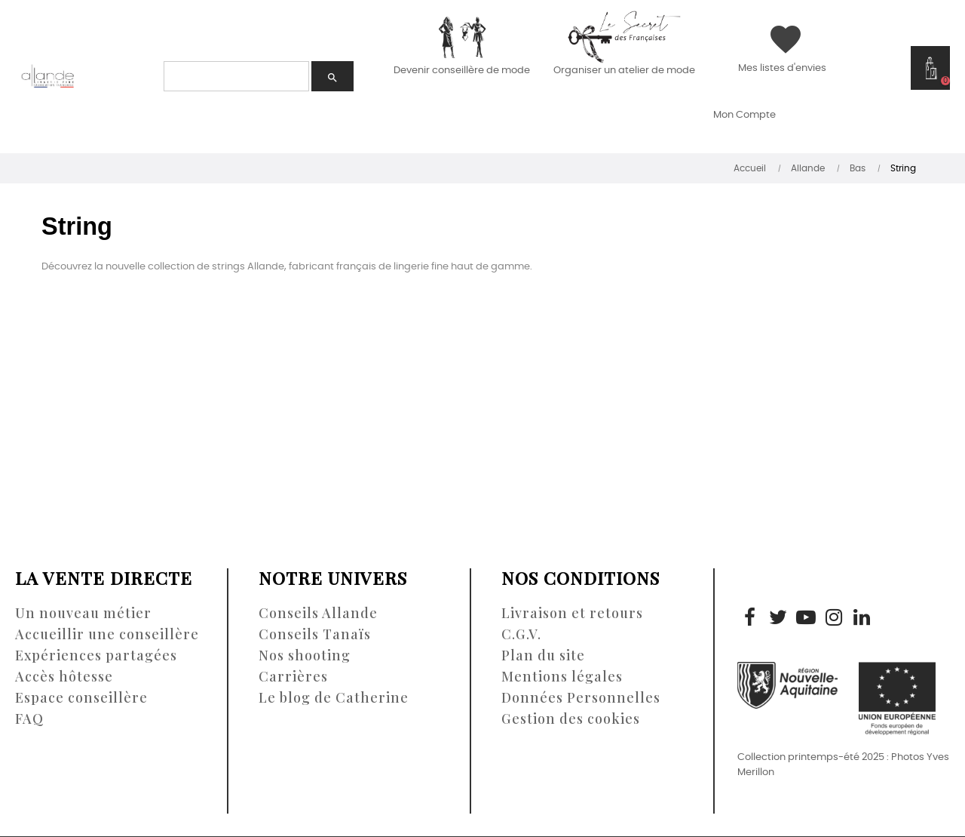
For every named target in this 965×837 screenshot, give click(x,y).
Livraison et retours (572, 613)
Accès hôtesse (64, 676)
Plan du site (543, 655)
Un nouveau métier (83, 613)
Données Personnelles (580, 697)
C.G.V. (521, 634)
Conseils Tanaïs (315, 634)
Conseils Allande (318, 613)
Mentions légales (562, 676)
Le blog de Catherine (334, 697)
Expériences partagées (96, 655)
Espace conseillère (81, 697)
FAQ (29, 718)
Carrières (293, 676)
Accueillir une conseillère (107, 634)
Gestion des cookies (570, 718)
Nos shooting (305, 655)
